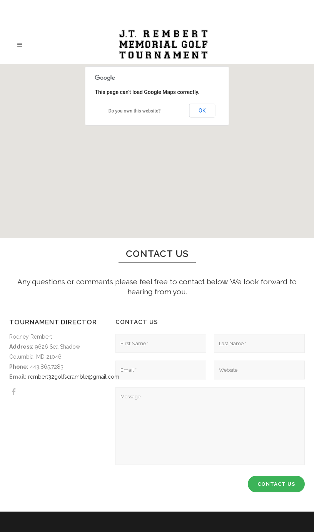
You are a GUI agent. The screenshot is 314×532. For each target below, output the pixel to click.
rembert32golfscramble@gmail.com (73, 377)
